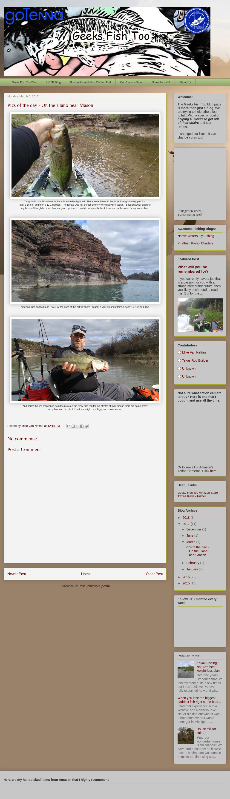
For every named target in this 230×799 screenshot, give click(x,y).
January (192, 569)
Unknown (189, 368)
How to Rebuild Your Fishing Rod (90, 82)
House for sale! (161, 82)
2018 (187, 517)
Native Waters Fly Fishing (196, 236)
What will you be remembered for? (193, 269)
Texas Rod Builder (195, 360)
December (194, 529)
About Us (185, 82)
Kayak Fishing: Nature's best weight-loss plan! (209, 667)
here (213, 471)
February (193, 563)
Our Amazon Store (131, 82)
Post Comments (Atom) (94, 586)
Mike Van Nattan (194, 352)
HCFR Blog (53, 82)
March (191, 542)
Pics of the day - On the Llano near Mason (197, 551)
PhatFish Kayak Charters (195, 243)
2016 (187, 577)
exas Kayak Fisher (192, 496)
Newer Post (16, 574)
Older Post (154, 574)
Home (86, 574)
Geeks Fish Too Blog (24, 82)
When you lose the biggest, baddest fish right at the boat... (199, 700)
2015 (187, 583)
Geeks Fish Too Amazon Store (198, 492)
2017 (187, 524)
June (190, 535)
